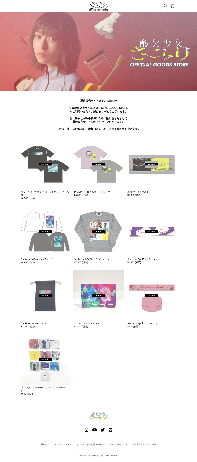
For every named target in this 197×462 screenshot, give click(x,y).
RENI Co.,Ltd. (98, 455)
